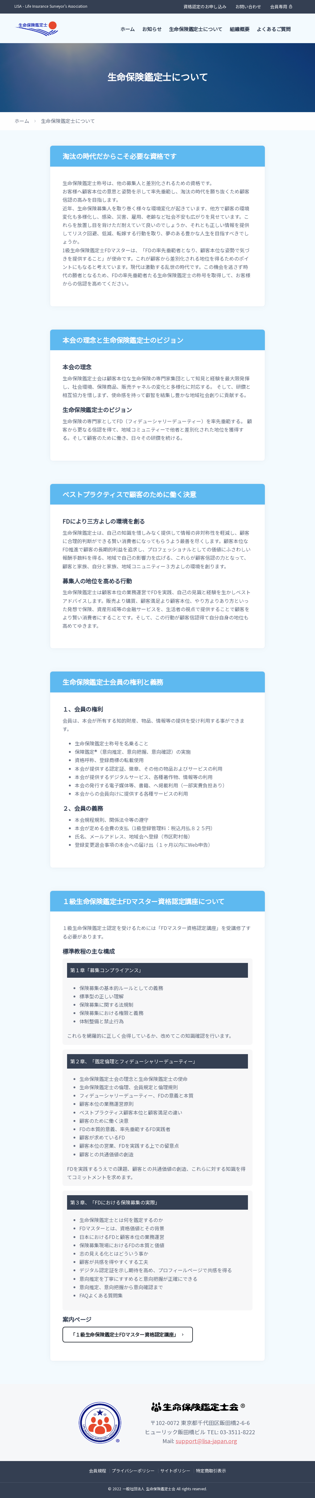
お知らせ (151, 29)
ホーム (127, 29)
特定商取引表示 (211, 1471)
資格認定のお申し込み (204, 6)
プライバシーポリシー (133, 1471)
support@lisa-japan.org (206, 1441)
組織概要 (239, 29)
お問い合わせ (248, 6)
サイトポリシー (175, 1471)
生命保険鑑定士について (195, 29)
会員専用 (281, 6)
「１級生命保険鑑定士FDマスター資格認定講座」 (127, 1334)
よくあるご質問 (274, 29)
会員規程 (97, 1471)
